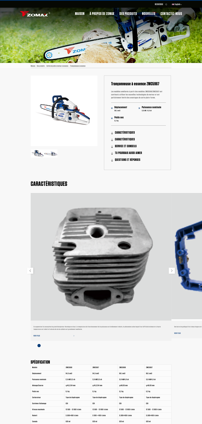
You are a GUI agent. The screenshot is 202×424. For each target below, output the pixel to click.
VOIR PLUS (36, 336)
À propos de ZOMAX (102, 14)
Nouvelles (148, 14)
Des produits (128, 14)
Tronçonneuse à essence (77, 66)
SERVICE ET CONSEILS (126, 146)
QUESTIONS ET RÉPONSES (127, 159)
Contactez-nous (171, 14)
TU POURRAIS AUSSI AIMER (128, 153)
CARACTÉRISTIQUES (125, 132)
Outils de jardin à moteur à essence (57, 66)
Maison (80, 14)
